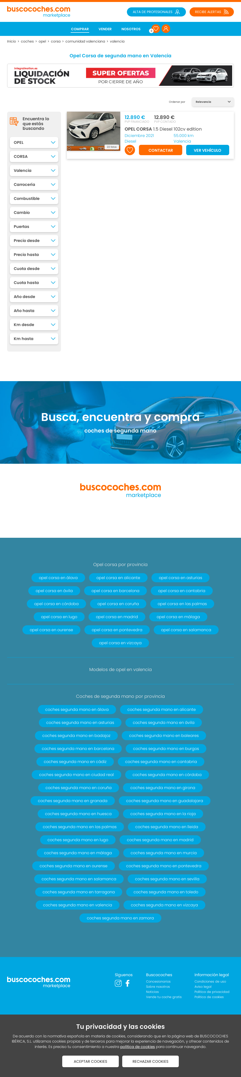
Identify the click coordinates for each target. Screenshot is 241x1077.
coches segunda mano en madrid (160, 840)
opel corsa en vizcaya (120, 643)
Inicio (11, 41)
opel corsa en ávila (54, 591)
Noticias (152, 991)
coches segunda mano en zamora (120, 918)
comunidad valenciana (85, 41)
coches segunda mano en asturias (80, 722)
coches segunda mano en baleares (164, 735)
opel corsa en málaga (178, 617)
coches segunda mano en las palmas (80, 827)
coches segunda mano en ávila (164, 722)
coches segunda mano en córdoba (167, 775)
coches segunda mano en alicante (161, 709)
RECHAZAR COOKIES (150, 1061)
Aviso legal (203, 986)
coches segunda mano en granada (72, 801)
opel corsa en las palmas (182, 604)
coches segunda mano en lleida (166, 827)
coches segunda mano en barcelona (78, 748)
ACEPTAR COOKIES (90, 1061)
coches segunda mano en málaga (78, 853)
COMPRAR (80, 29)
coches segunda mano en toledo (166, 892)
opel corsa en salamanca (186, 630)
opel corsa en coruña (118, 604)
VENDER (105, 29)
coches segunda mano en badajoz (76, 735)
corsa (55, 41)
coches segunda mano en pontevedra (163, 866)
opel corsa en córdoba (56, 604)
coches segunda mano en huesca (78, 814)
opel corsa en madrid (117, 617)
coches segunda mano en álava (77, 709)
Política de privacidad (212, 991)
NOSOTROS (131, 29)
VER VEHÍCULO (207, 150)
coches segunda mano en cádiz (75, 761)
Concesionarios (158, 981)
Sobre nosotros (158, 986)
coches (27, 41)
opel (42, 41)
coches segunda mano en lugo (77, 840)
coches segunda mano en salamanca (79, 879)
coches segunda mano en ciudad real (76, 775)
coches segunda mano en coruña (78, 788)
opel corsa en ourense (51, 630)
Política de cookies (209, 997)
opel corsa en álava (58, 578)
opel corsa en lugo (59, 617)
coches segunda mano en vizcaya (164, 905)
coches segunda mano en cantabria (161, 761)
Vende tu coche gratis (164, 997)
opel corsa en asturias (180, 578)
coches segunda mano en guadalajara (164, 801)
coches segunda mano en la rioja (163, 814)
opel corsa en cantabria (181, 591)
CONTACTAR (161, 150)
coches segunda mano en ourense (73, 866)
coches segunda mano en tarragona (79, 892)
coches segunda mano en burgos (166, 748)
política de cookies (137, 1046)
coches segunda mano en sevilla (167, 879)
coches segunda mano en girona (162, 788)
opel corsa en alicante (118, 578)
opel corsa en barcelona (115, 591)
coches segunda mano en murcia (164, 853)
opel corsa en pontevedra (117, 630)
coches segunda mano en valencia (77, 905)
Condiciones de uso (210, 981)
